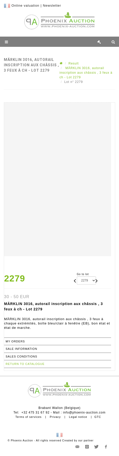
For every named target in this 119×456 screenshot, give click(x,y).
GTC (97, 416)
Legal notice (78, 416)
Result (74, 63)
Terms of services (28, 416)
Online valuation (25, 5)
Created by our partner (78, 440)
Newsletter (52, 5)
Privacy (55, 416)
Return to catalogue (25, 363)
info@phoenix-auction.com (84, 412)
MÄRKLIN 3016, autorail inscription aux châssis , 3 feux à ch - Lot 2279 (86, 72)
